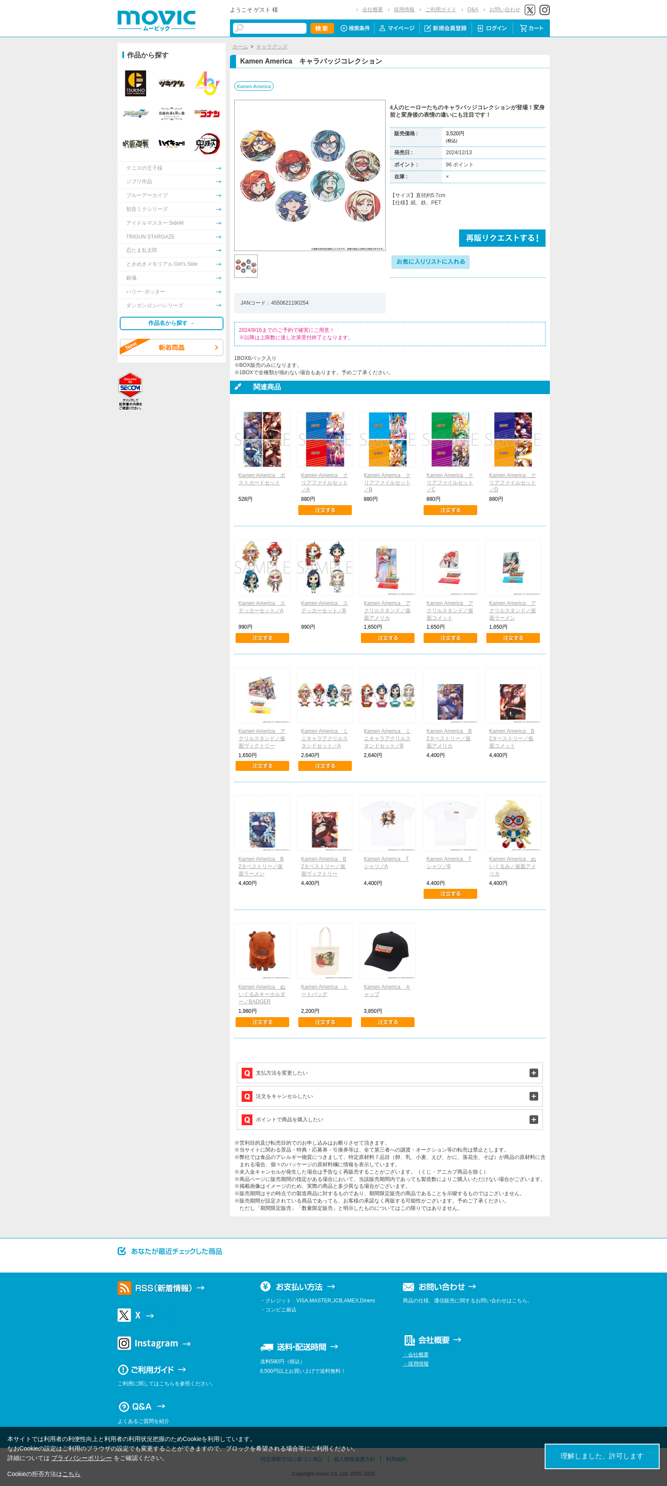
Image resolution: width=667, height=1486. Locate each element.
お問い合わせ (504, 9)
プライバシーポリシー (81, 1457)
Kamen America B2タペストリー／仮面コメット (512, 738)
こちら (71, 1473)
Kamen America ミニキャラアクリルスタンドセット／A (324, 738)
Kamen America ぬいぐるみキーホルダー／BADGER (262, 994)
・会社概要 (416, 1355)
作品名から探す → (171, 323)
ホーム (240, 47)
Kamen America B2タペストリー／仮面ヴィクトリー (324, 866)
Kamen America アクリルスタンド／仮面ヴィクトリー (262, 738)
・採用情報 (416, 1364)
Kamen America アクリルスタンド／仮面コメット (450, 610)
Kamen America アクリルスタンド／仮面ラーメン (512, 610)
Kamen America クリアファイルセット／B (387, 482)
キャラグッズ (271, 47)
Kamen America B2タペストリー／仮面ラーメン (261, 866)
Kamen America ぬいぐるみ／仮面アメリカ (512, 866)
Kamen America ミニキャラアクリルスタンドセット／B (387, 738)
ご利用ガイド (440, 9)
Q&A (472, 9)
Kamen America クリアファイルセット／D (512, 482)
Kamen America (254, 86)
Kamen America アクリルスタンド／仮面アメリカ (387, 610)
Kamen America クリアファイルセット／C (450, 482)
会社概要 (372, 9)
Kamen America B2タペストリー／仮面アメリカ (449, 738)
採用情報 (404, 9)
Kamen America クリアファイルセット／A (324, 482)
